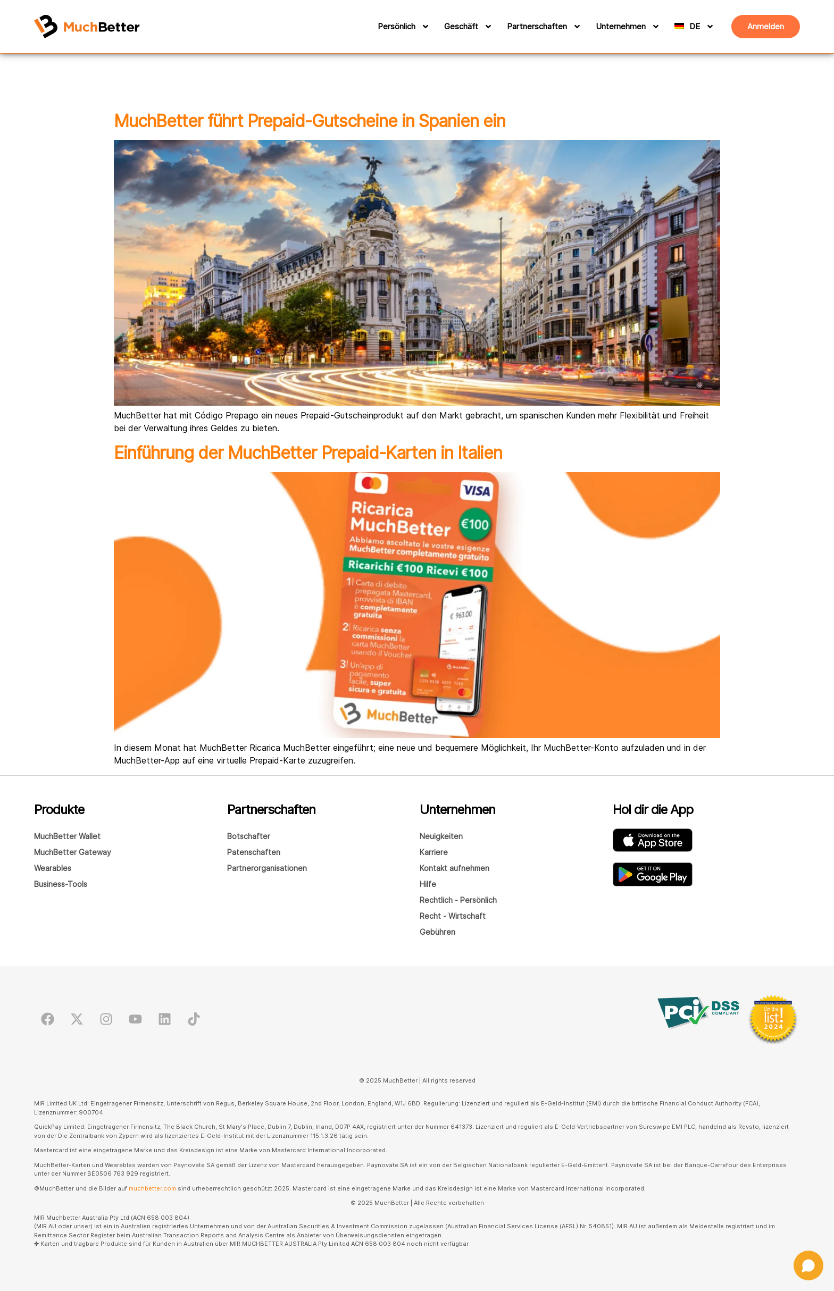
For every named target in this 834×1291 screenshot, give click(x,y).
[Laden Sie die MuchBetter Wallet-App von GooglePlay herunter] (653, 874)
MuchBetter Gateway (72, 852)
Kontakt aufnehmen (454, 868)
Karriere (434, 852)
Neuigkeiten (441, 836)
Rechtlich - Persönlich (458, 899)
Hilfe (428, 883)
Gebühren (437, 931)
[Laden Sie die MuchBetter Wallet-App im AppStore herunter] (653, 840)
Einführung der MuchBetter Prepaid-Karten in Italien (308, 452)
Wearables (52, 868)
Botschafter (248, 836)
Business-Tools (60, 883)
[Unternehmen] (654, 26)
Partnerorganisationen (267, 868)
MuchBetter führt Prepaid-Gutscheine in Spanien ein (309, 121)
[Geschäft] (486, 26)
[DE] (704, 26)
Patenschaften (253, 852)
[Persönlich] (424, 26)
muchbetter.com (152, 1188)
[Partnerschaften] (575, 26)
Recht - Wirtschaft (453, 915)
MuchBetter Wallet (67, 836)
